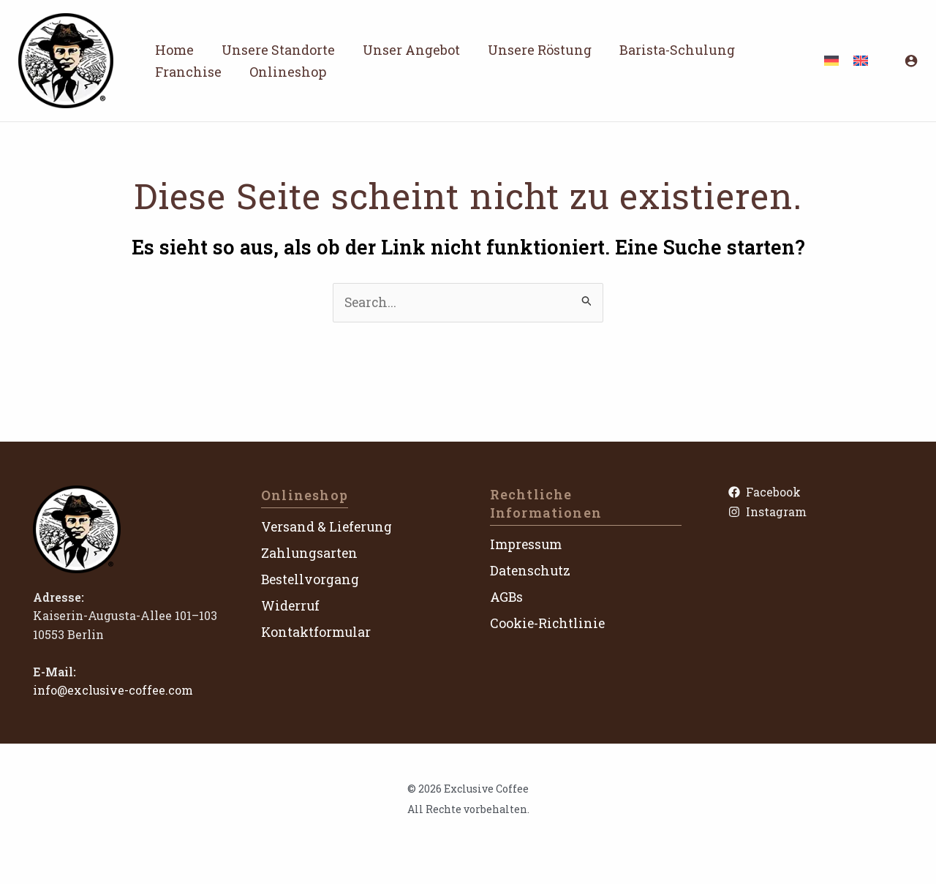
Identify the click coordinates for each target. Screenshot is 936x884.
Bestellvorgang (311, 579)
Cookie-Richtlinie (548, 623)
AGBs (507, 597)
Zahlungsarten (310, 553)
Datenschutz (531, 571)
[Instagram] (814, 513)
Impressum (527, 545)
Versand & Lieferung (328, 527)
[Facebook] (814, 492)
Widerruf (291, 605)
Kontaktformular (316, 632)
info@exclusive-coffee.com (114, 690)
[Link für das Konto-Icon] (911, 60)
